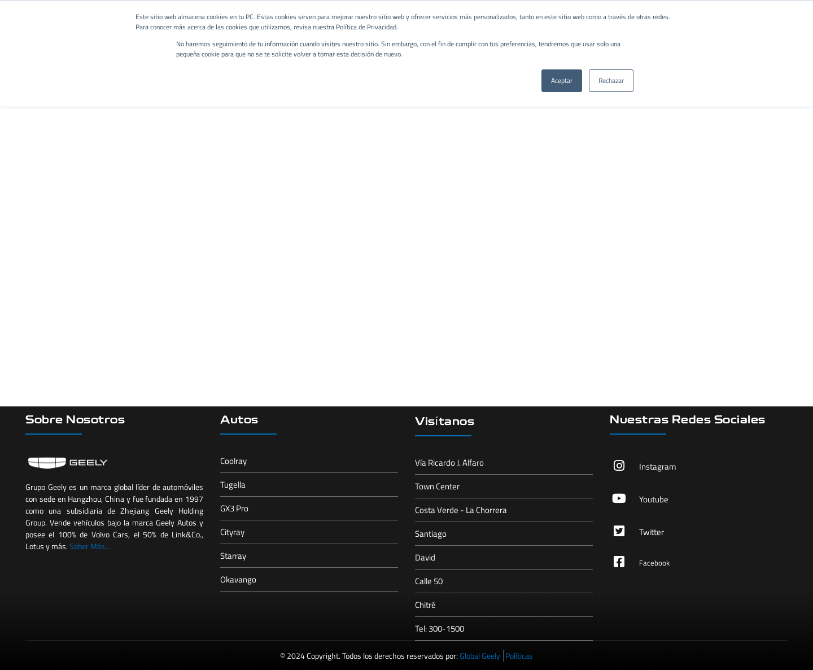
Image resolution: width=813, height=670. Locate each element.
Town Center (437, 486)
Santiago (431, 533)
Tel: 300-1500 (439, 628)
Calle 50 (429, 581)
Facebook (654, 562)
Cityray (232, 532)
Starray (233, 555)
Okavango (238, 579)
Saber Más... (89, 546)
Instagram (657, 466)
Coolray (233, 460)
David (425, 557)
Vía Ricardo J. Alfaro (449, 462)
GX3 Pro (234, 508)
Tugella (233, 484)
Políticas (519, 656)
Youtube (653, 499)
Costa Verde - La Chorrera (461, 509)
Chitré (425, 604)
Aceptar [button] (561, 80)
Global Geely (480, 656)
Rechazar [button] (611, 80)
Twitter (651, 532)
